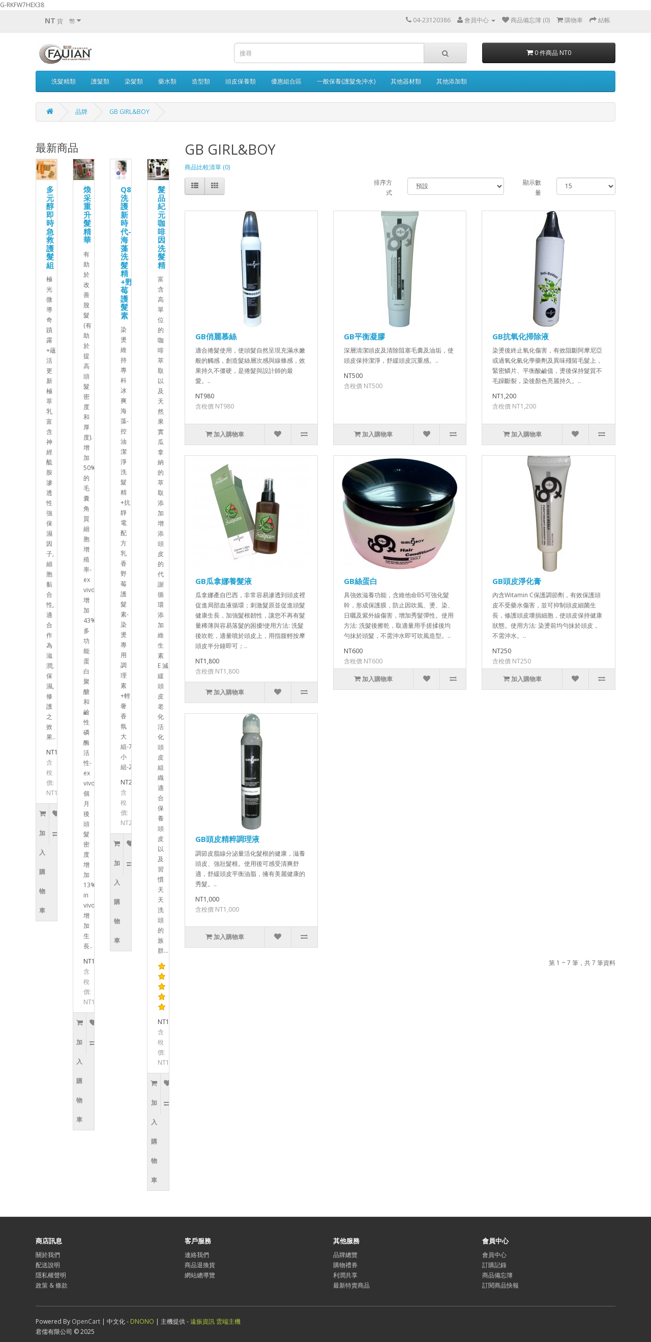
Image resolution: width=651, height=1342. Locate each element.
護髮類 (100, 81)
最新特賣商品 (351, 1285)
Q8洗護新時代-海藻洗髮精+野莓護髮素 (127, 252)
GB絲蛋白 (360, 581)
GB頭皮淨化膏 (516, 581)
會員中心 (494, 1254)
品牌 (81, 111)
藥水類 (167, 81)
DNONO (143, 1321)
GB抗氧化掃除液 (520, 336)
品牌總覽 (345, 1254)
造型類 (201, 81)
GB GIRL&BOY (129, 111)
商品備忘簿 (497, 1275)
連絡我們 (197, 1254)
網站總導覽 (200, 1275)
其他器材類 (406, 81)
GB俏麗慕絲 (215, 336)
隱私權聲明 (51, 1275)
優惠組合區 (286, 81)
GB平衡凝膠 (364, 336)
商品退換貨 (200, 1265)
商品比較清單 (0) (207, 167)
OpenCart (86, 1321)
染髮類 (134, 81)
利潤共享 (345, 1275)
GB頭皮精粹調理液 (227, 839)
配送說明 (48, 1265)
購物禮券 (345, 1265)
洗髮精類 (63, 81)
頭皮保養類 (240, 81)
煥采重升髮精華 (87, 214)
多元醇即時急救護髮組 (50, 227)
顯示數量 (532, 187)
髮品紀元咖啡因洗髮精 (161, 227)
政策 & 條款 (52, 1285)
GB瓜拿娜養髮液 (223, 581)
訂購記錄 (494, 1265)
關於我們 (48, 1254)
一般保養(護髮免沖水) (346, 81)
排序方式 (383, 187)
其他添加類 (451, 81)
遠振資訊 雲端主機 (215, 1321)
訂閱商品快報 (500, 1285)
